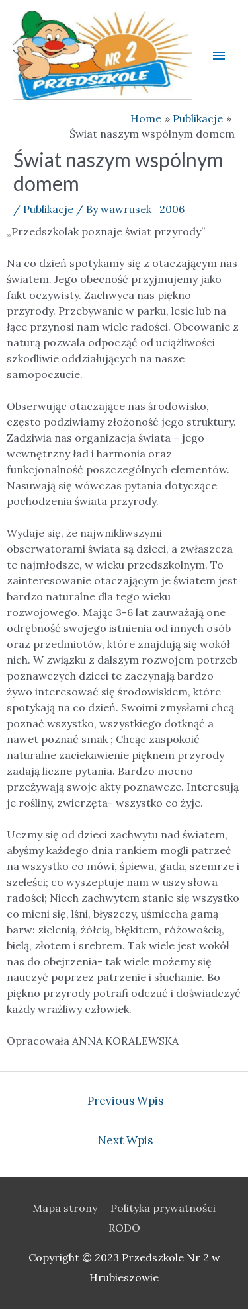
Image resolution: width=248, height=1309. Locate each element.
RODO (124, 1227)
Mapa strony (64, 1207)
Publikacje (48, 209)
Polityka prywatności (163, 1207)
